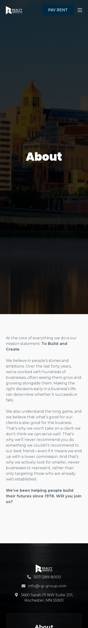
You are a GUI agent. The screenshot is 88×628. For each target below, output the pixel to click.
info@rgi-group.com (44, 586)
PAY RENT (58, 10)
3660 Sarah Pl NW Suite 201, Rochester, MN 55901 (44, 597)
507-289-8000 (44, 577)
